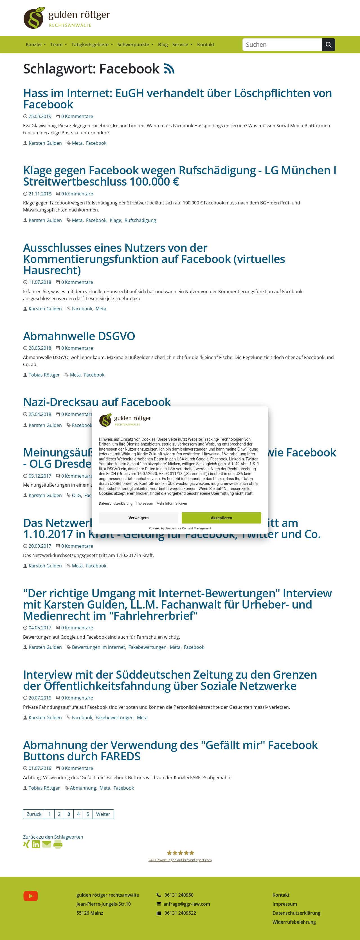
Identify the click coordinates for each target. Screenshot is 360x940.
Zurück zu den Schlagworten (53, 837)
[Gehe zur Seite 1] (50, 814)
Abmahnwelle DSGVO (79, 336)
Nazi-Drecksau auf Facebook (97, 401)
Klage (115, 220)
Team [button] (57, 44)
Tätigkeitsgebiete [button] (90, 44)
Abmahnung (83, 788)
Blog (163, 44)
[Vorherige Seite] (34, 814)
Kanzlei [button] (34, 44)
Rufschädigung (140, 220)
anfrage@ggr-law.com (186, 904)
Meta (77, 143)
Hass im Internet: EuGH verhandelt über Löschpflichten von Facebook (177, 98)
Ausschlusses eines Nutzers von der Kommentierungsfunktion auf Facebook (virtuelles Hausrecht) (154, 259)
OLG (76, 495)
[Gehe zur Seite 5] (88, 814)
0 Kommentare (77, 116)
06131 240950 (175, 895)
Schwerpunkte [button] (134, 44)
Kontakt (205, 44)
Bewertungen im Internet (98, 647)
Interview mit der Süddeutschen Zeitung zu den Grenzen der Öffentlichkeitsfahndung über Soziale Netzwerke (170, 680)
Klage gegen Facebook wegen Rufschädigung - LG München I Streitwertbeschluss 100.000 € (179, 175)
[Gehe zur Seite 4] (78, 814)
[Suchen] (282, 44)
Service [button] (180, 44)
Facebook (96, 143)
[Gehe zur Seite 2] (59, 814)
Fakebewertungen (147, 647)
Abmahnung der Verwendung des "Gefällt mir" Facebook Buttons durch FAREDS (170, 750)
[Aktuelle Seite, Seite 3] (69, 814)
